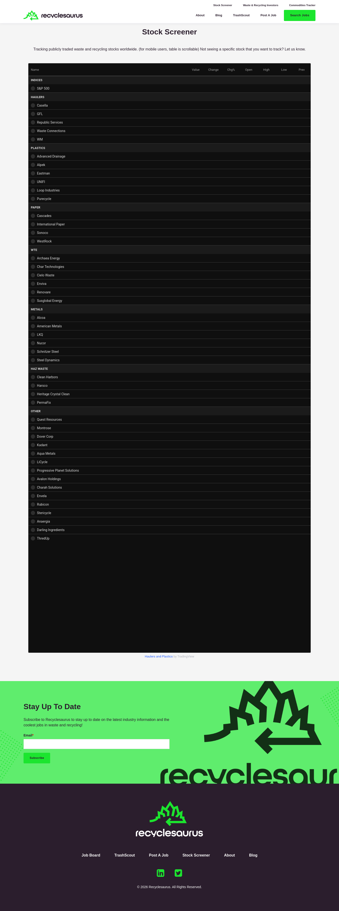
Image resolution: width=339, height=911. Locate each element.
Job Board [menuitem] (91, 855)
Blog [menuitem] (253, 855)
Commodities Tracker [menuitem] (302, 5)
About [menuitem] (229, 855)
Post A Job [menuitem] (158, 855)
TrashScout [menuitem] (124, 855)
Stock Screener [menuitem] (222, 5)
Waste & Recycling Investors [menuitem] (260, 5)
